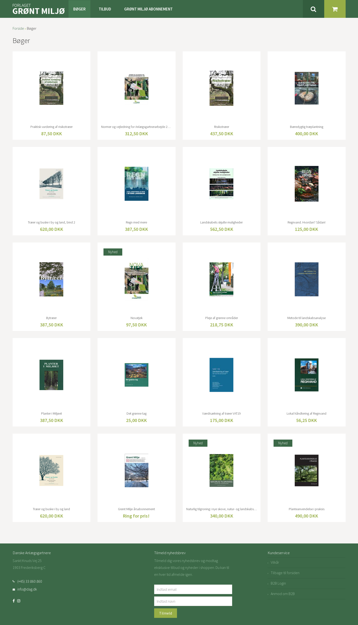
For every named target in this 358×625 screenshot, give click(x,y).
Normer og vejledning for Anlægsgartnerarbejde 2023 (136, 127)
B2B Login (278, 583)
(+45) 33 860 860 (29, 581)
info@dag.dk (27, 589)
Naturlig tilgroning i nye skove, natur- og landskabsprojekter (221, 509)
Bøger (79, 9)
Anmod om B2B (283, 593)
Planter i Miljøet (51, 413)
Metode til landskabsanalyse (306, 318)
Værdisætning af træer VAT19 (221, 413)
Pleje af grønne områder (221, 318)
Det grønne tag (137, 413)
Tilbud (105, 9)
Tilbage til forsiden (285, 572)
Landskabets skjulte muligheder (221, 222)
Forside (18, 28)
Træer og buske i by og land (51, 509)
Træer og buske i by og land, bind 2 (51, 222)
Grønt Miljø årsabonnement (136, 509)
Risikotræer (221, 127)
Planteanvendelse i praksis (306, 509)
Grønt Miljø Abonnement (148, 9)
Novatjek (136, 318)
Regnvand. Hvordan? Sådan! (306, 222)
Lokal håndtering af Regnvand (306, 413)
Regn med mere (136, 222)
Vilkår (275, 562)
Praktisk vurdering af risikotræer (51, 127)
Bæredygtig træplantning (306, 127)
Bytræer (51, 318)
